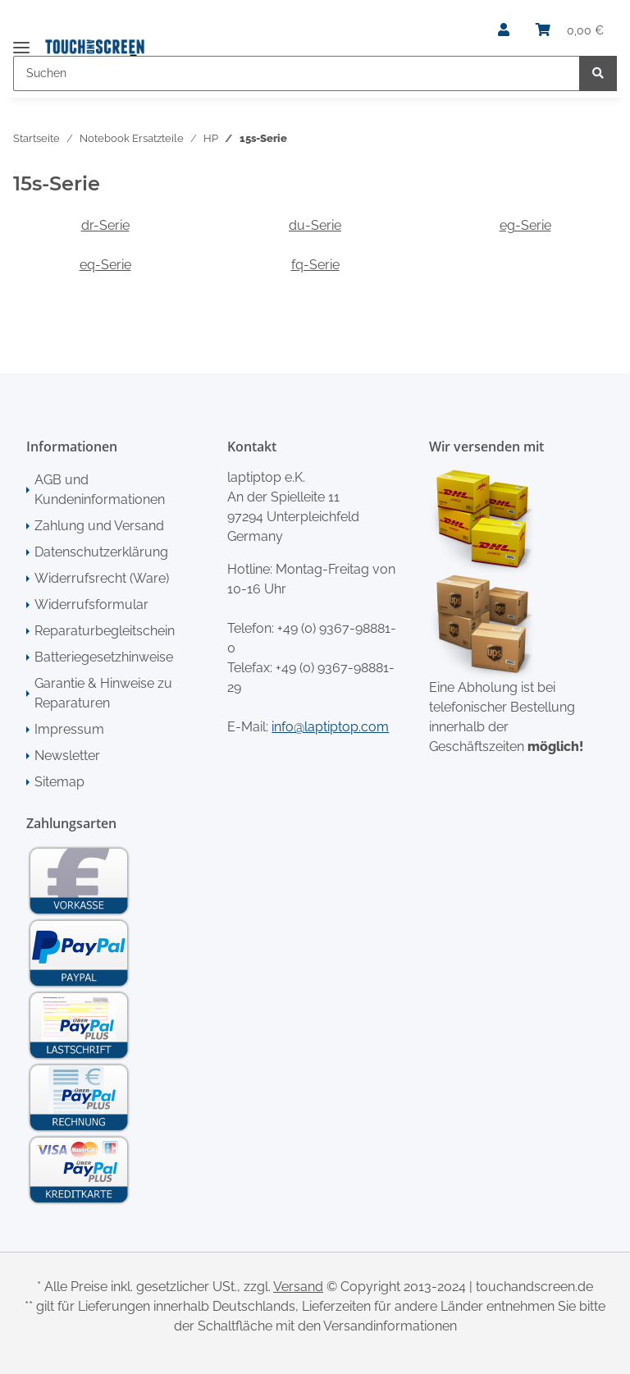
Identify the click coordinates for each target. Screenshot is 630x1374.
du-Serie (315, 225)
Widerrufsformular (91, 604)
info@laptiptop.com (330, 727)
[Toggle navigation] (21, 40)
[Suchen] (296, 73)
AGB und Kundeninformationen (99, 489)
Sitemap (59, 782)
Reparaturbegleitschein (104, 631)
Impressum (69, 729)
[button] (504, 30)
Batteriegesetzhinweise (103, 657)
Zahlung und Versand (99, 526)
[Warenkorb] (570, 30)
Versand (298, 1286)
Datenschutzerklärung (101, 552)
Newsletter (67, 755)
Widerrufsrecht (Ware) (101, 578)
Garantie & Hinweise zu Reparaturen (103, 693)
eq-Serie (105, 265)
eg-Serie (525, 225)
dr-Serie (105, 225)
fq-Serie (315, 265)
